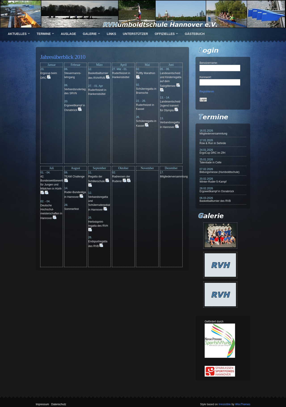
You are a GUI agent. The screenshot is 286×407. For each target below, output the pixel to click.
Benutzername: (209, 62)
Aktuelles (17, 34)
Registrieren (207, 91)
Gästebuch (195, 34)
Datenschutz (58, 404)
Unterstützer (135, 34)
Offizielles (165, 34)
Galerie (90, 34)
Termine (44, 34)
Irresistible (225, 404)
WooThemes (242, 404)
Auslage (68, 34)
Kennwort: (206, 77)
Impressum (42, 404)
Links (111, 34)
